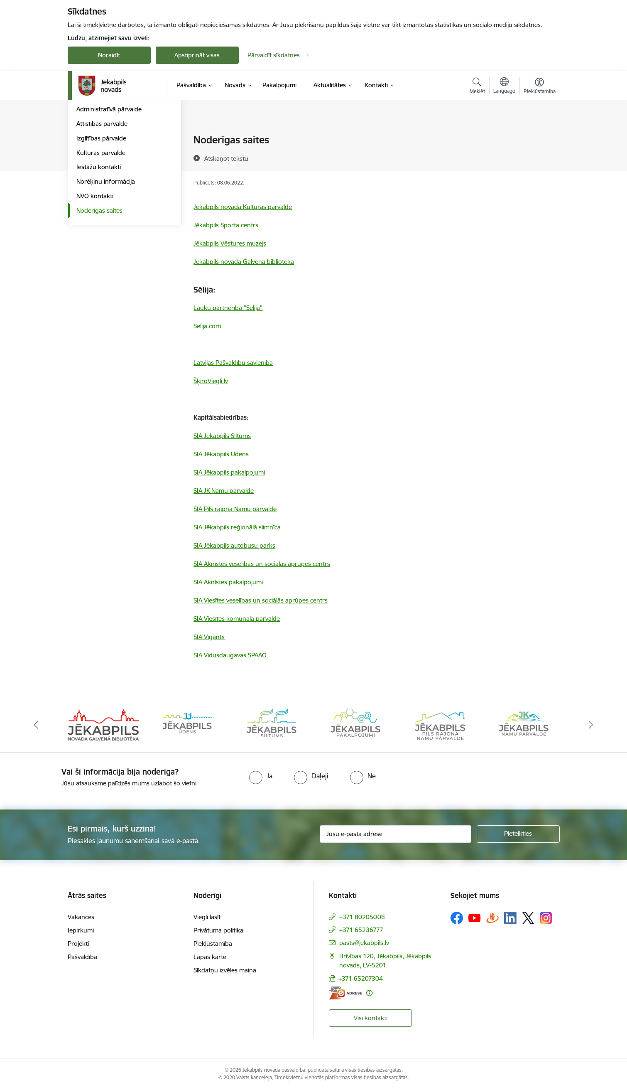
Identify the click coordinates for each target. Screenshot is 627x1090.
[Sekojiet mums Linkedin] (510, 918)
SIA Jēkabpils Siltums (222, 436)
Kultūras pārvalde (100, 242)
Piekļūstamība (212, 943)
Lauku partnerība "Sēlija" (227, 308)
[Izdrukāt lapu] (539, 136)
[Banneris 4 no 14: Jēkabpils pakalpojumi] (355, 724)
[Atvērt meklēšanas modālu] (477, 87)
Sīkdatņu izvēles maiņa (224, 970)
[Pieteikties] (518, 834)
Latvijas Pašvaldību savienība (233, 363)
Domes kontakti (98, 155)
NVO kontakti (94, 285)
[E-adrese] (345, 993)
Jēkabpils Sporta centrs (225, 225)
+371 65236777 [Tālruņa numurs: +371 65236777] (361, 930)
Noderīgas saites (99, 299)
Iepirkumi (81, 930)
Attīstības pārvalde (101, 213)
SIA (261, 564)
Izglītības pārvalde (101, 227)
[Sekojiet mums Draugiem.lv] (492, 918)
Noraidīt (109, 55)
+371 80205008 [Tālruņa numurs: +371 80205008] (362, 917)
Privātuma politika (218, 930)
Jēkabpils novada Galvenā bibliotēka (243, 262)
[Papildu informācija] (369, 993)
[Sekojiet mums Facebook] (457, 918)
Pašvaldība (82, 957)
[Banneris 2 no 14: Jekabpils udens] (187, 724)
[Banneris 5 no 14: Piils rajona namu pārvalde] (440, 724)
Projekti (78, 943)
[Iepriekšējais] (36, 725)
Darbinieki (90, 169)
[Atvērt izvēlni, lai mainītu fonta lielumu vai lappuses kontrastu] (539, 87)
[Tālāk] (591, 725)
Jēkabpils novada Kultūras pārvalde (242, 207)
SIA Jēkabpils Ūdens (221, 454)
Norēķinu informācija (105, 270)
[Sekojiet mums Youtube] (474, 918)
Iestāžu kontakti (98, 256)
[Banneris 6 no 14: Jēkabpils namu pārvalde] (524, 724)
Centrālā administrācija (108, 140)
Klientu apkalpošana (104, 184)
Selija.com (207, 326)
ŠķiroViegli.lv (210, 381)
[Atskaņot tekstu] (226, 158)
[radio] (260, 776)
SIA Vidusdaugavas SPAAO (230, 655)
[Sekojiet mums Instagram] (546, 918)
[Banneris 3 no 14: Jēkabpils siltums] (271, 724)
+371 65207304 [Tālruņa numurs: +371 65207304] (360, 978)
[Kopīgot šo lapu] (539, 157)
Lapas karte (209, 957)
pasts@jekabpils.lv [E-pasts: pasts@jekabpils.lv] (364, 943)
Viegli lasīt (206, 917)
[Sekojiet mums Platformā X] (528, 918)
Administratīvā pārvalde (109, 198)
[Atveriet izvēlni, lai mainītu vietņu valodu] (504, 86)
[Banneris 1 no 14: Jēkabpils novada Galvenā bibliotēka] (104, 724)
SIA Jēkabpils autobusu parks (234, 545)
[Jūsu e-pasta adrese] (395, 834)
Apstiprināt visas (197, 55)
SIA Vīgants (209, 637)
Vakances (81, 917)
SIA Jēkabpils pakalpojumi (229, 472)
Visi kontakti (370, 1018)
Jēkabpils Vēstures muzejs (229, 243)
